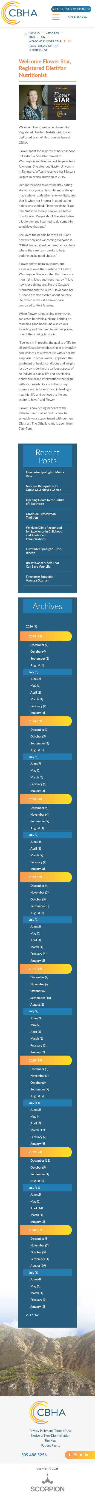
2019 (35, 1152)
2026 (31, 626)
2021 (35, 969)
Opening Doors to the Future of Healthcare (45, 501)
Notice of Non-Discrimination (50, 1435)
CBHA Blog (52, 32)
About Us (34, 32)
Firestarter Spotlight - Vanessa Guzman (40, 578)
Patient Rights (50, 1445)
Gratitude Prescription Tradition (41, 515)
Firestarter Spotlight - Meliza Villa (45, 474)
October (38, 651)
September (39, 658)
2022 (35, 877)
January (37, 713)
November (39, 814)
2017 (32, 1315)
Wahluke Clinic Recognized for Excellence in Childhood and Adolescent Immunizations (44, 533)
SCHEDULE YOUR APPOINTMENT (71, 9)
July (42, 37)
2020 (32, 37)
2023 (35, 799)
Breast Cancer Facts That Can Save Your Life (42, 564)
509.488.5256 (80, 17)
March (36, 699)
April (35, 692)
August (37, 665)
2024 (35, 721)
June (35, 679)
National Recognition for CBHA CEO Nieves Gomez (43, 488)
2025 (35, 636)
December (39, 645)
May (35, 685)
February (38, 706)
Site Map (50, 1440)
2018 (35, 1230)
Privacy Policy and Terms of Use (51, 1431)
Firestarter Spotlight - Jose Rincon (43, 550)
